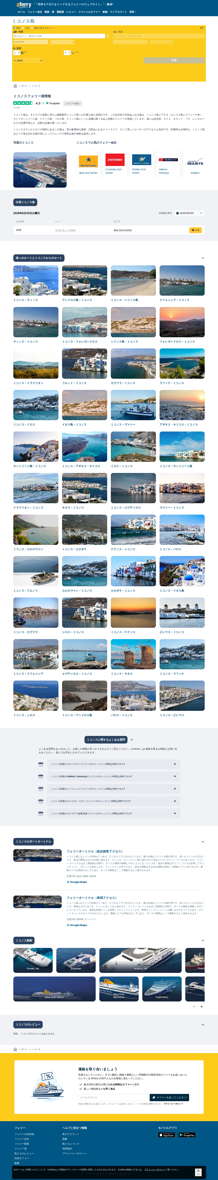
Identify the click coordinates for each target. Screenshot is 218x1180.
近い (198, 1172)
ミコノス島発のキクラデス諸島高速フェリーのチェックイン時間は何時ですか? (91, 813)
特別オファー (22, 1158)
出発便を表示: (165, 213)
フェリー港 (21, 1148)
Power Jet (33, 968)
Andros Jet (140, 968)
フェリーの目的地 (24, 1134)
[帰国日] (130, 41)
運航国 (60, 12)
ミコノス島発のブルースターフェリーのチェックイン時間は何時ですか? (88, 764)
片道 (27, 28)
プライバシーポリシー (173, 1104)
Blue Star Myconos (119, 996)
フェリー (20, 1128)
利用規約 (67, 1148)
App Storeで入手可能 (166, 1134)
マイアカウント (118, 12)
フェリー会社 (35, 12)
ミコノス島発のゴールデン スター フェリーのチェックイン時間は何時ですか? (91, 801)
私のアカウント (70, 1134)
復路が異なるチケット (44, 28)
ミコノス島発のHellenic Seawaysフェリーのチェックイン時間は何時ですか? (91, 776)
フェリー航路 (22, 1144)
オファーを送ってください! (169, 1097)
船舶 (105, 12)
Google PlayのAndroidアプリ (186, 1134)
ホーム (21, 12)
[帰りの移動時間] (162, 42)
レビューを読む (73, 103)
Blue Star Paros (54, 997)
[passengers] (194, 1006)
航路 (47, 12)
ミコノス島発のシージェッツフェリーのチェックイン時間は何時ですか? (88, 788)
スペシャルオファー (89, 12)
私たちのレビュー (24, 1153)
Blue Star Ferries (123, 230)
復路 (18, 28)
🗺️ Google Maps (77, 882)
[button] (132, 12)
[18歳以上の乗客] (16, 52)
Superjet (76, 968)
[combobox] (59, 36)
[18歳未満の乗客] (67, 52)
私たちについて (70, 1144)
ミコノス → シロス (65, 230)
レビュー (71, 12)
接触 (64, 1139)
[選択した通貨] (28, 60)
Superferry (162, 997)
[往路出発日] (30, 41)
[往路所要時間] (62, 42)
